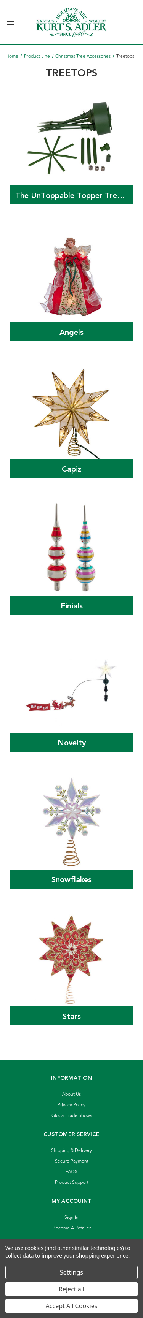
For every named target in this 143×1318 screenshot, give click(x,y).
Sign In (71, 1217)
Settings (71, 1272)
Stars (72, 1017)
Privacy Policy (71, 1105)
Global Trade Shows (71, 1115)
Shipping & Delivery (71, 1150)
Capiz (72, 469)
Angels (71, 332)
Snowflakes (71, 880)
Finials (72, 606)
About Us (71, 1094)
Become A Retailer (72, 1228)
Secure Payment (71, 1161)
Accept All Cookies (72, 1306)
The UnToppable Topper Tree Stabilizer (74, 196)
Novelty (72, 743)
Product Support (71, 1182)
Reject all (71, 1289)
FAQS (71, 1171)
